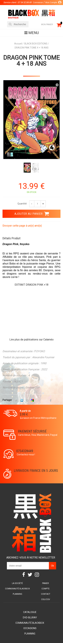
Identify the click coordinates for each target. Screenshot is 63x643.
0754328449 (24, 451)
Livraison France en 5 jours (36, 471)
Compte (45, 588)
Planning (17, 594)
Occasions (29, 628)
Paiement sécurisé (32, 431)
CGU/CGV (45, 599)
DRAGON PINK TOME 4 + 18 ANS (31, 60)
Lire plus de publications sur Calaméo (31, 339)
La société (17, 583)
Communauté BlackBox (17, 588)
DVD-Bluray (30, 617)
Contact (45, 594)
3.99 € (24, 414)
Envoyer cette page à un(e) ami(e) (22, 225)
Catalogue (29, 612)
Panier (45, 583)
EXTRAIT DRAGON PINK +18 (31, 284)
